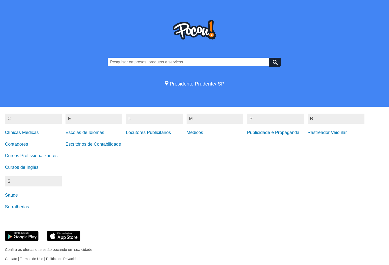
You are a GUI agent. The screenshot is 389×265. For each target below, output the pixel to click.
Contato (11, 259)
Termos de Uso (31, 259)
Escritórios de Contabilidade (93, 144)
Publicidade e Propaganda (273, 132)
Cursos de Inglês (21, 167)
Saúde (11, 195)
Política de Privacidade (63, 259)
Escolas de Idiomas (84, 132)
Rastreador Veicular (327, 132)
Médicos (195, 132)
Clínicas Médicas (22, 132)
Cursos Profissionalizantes (31, 155)
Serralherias (17, 206)
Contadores (16, 144)
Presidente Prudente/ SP (195, 84)
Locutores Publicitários (148, 132)
